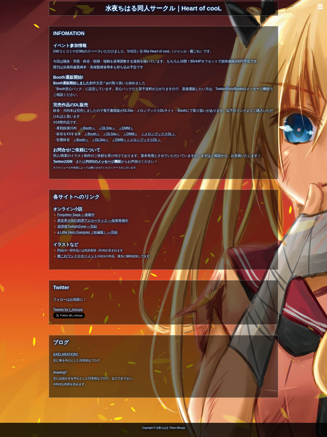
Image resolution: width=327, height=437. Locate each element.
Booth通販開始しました (71, 83)
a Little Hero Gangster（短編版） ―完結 (87, 232)
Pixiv (60, 250)
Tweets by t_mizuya (68, 309)
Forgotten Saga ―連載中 (76, 215)
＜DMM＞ (126, 128)
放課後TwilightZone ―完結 (77, 226)
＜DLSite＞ (107, 128)
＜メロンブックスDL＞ (158, 134)
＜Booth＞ (87, 128)
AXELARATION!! (65, 354)
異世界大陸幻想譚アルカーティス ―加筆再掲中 (92, 220)
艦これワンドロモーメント (77, 256)
